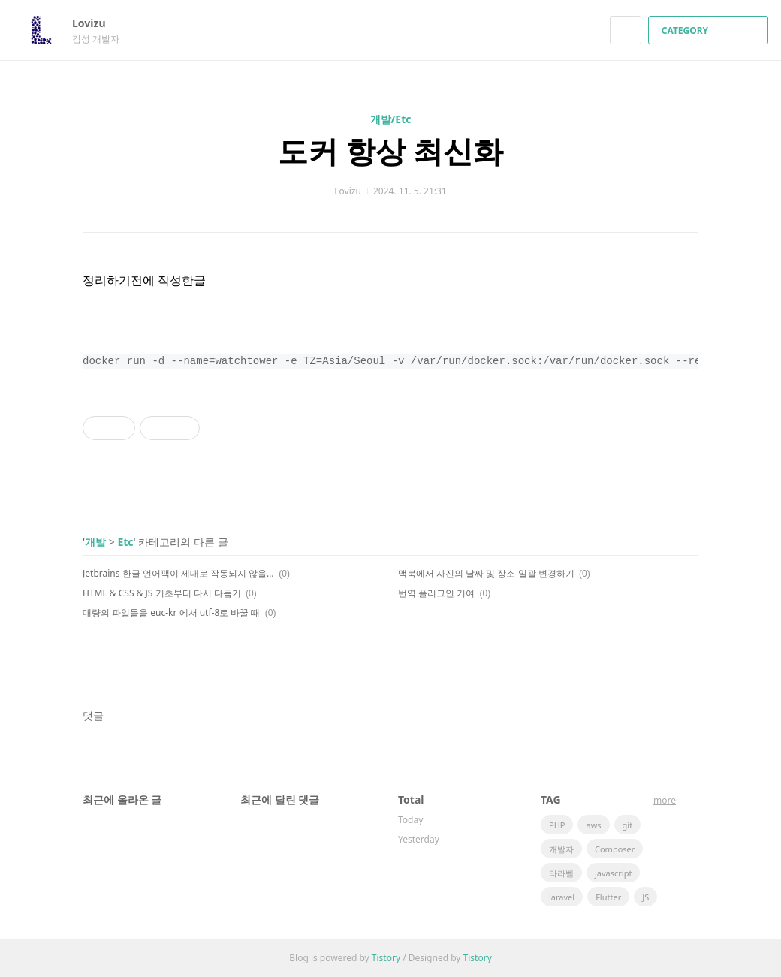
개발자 (561, 849)
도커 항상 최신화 (391, 150)
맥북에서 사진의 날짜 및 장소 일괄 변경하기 (486, 573)
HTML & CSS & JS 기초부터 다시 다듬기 (162, 593)
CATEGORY (710, 30)
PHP (557, 825)
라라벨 (561, 873)
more (664, 800)
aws (593, 825)
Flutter (608, 897)
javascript (613, 873)
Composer (615, 849)
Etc (125, 542)
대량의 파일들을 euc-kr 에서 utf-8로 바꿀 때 (172, 612)
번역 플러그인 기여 (436, 593)
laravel (561, 897)
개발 (95, 542)
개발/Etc (391, 119)
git (628, 825)
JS (645, 897)
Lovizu (96, 23)
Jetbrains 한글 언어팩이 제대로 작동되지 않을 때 (178, 573)
